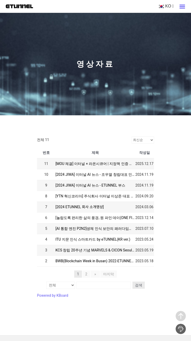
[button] (182, 6)
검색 (138, 285)
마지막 (107, 274)
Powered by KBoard (52, 295)
